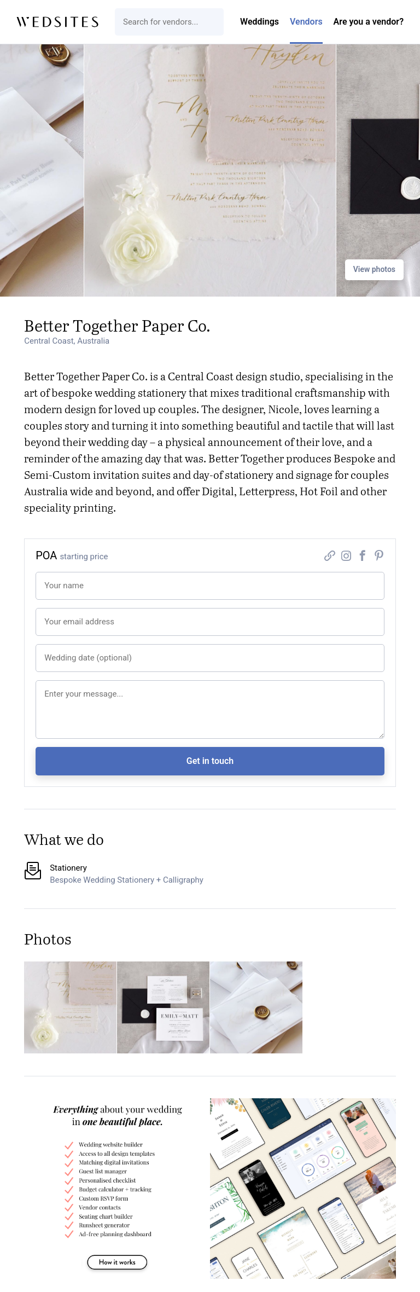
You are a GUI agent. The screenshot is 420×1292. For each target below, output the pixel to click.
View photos (374, 269)
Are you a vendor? (369, 21)
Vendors (306, 21)
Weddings (259, 21)
